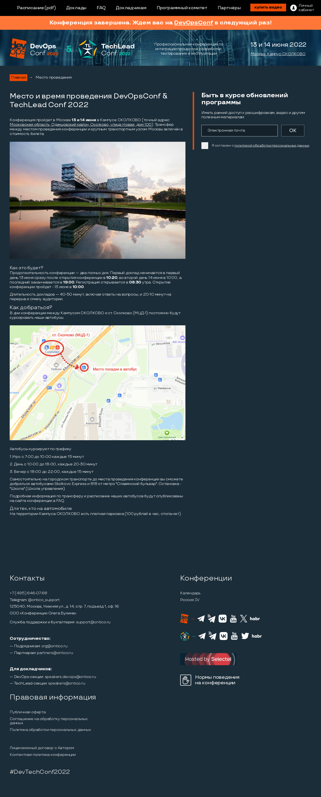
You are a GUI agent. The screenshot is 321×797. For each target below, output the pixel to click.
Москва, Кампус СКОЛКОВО (278, 54)
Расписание (30, 7)
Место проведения (54, 77)
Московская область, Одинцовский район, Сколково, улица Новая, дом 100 (81, 124)
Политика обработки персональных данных (50, 730)
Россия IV (189, 600)
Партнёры (229, 7)
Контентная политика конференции (43, 755)
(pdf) (50, 7)
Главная (18, 77)
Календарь (190, 593)
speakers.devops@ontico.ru (70, 677)
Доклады (76, 7)
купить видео (268, 7)
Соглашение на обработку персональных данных (49, 721)
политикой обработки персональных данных (271, 145)
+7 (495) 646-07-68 (28, 593)
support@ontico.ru (93, 622)
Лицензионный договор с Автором (42, 748)
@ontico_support (44, 600)
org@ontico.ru (54, 646)
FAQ (101, 7)
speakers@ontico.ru (66, 683)
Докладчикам (131, 7)
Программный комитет (182, 7)
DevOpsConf (193, 22)
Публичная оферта (28, 712)
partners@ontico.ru (55, 653)
